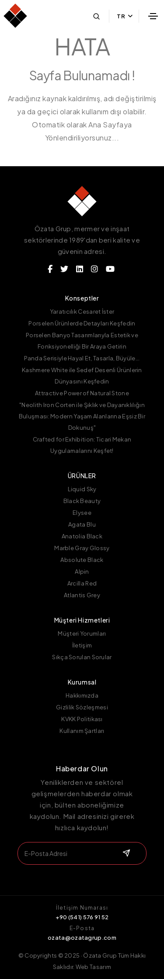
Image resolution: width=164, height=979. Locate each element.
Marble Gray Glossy (81, 547)
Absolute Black (81, 559)
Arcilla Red (82, 583)
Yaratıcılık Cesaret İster (82, 311)
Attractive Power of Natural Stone (82, 393)
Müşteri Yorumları (82, 633)
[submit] (125, 853)
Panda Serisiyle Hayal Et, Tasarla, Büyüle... (82, 358)
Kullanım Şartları (81, 730)
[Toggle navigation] (153, 16)
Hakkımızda (82, 695)
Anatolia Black (82, 536)
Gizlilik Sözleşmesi (82, 707)
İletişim (82, 645)
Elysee (82, 512)
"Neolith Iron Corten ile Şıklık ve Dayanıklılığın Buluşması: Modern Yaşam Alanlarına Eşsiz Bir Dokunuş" (82, 416)
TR (125, 16)
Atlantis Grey (82, 595)
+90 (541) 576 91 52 (82, 917)
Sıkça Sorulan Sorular (82, 657)
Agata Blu (82, 524)
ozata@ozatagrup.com (82, 937)
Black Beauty (82, 500)
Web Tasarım (93, 966)
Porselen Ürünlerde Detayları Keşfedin (81, 323)
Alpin (82, 571)
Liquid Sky (82, 489)
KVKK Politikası (82, 718)
